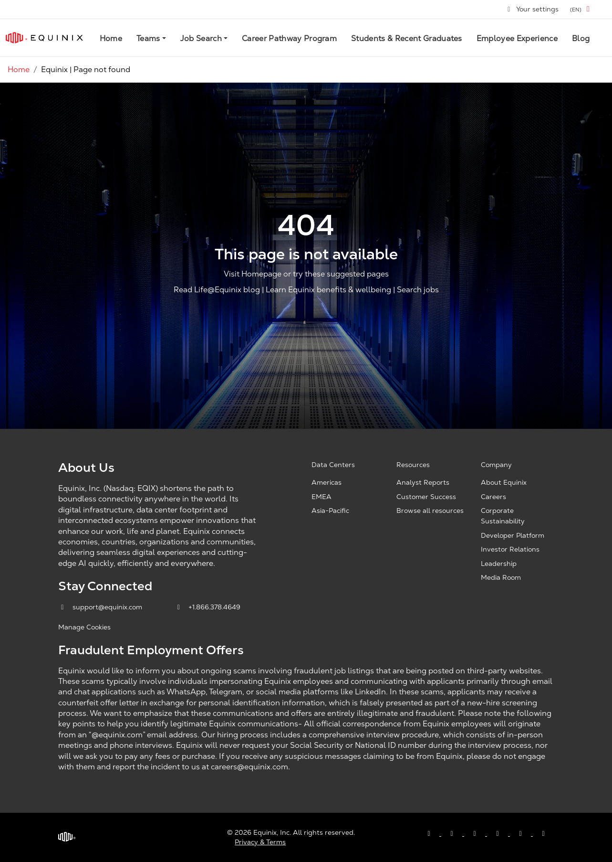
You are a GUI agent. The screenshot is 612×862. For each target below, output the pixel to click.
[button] (581, 9)
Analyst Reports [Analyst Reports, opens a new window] (422, 482)
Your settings (532, 9)
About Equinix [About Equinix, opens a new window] (504, 482)
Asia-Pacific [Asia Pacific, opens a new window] (330, 510)
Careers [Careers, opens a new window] (493, 496)
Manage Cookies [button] (84, 627)
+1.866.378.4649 (208, 607)
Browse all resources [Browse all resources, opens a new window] (430, 510)
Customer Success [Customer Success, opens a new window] (426, 496)
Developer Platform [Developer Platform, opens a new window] (512, 535)
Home (111, 38)
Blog (581, 38)
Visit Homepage (252, 274)
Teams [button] (148, 38)
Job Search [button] (201, 38)
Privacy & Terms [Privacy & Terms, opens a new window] (260, 842)
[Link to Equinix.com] (44, 37)
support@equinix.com (101, 607)
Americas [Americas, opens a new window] (326, 482)
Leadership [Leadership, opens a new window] (499, 563)
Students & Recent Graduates (406, 38)
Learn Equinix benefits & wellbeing (328, 290)
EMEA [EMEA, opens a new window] (321, 496)
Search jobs (418, 290)
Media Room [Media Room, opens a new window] (501, 577)
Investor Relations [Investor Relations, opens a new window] (510, 549)
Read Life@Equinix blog (217, 290)
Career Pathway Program (289, 38)
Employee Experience (517, 38)
